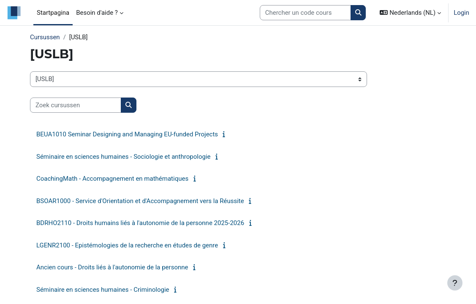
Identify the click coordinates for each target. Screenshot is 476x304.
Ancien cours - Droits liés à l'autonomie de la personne (112, 267)
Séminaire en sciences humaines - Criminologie (102, 289)
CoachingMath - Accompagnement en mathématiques (112, 178)
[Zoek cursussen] (75, 105)
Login (461, 12)
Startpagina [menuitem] (53, 12)
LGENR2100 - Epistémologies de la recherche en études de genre (127, 245)
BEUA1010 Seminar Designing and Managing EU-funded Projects (127, 134)
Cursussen (45, 37)
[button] (410, 12)
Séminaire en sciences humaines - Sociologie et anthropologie (123, 156)
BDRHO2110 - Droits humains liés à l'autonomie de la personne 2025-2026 (140, 223)
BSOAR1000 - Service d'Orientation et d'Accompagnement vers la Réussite (140, 201)
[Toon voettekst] (454, 282)
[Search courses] (305, 12)
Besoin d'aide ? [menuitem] (97, 12)
